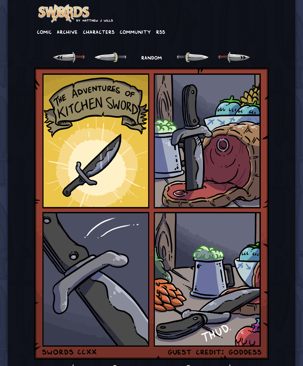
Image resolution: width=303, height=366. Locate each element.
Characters (98, 31)
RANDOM (151, 57)
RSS (160, 31)
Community (135, 31)
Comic (44, 31)
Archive (67, 31)
